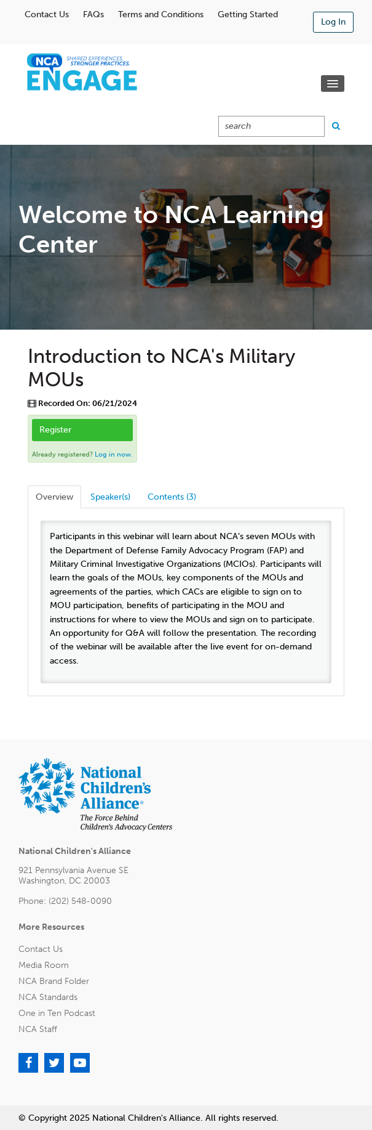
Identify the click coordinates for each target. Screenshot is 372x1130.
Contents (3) (172, 497)
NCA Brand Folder (53, 981)
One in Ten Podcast (56, 1013)
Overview (54, 497)
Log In (333, 22)
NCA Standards (47, 997)
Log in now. (114, 454)
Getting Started (248, 14)
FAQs (93, 14)
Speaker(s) (110, 497)
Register (55, 430)
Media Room (43, 965)
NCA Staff (37, 1029)
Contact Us (47, 14)
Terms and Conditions (161, 14)
